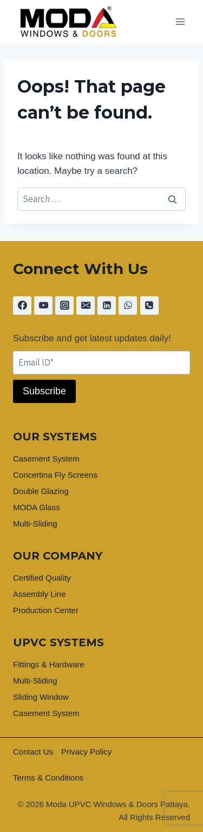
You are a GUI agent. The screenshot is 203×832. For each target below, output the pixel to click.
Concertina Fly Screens (55, 474)
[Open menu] (180, 22)
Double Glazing (41, 491)
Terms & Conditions (48, 777)
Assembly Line (39, 594)
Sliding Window (41, 696)
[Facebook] (22, 305)
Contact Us (33, 751)
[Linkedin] (106, 305)
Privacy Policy (86, 751)
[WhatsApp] (128, 305)
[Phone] (149, 305)
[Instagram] (64, 305)
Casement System (46, 458)
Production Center (45, 610)
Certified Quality (42, 577)
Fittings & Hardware (48, 664)
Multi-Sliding (35, 523)
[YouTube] (43, 305)
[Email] (85, 305)
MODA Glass (36, 507)
